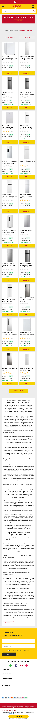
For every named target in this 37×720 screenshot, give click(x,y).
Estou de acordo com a (19, 650)
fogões (17, 528)
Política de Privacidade (24, 650)
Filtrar (27, 37)
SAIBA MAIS (18, 20)
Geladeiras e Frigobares (25, 30)
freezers (13, 528)
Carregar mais (17, 391)
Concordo (19, 716)
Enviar (7, 654)
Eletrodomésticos (13, 30)
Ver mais (8, 622)
